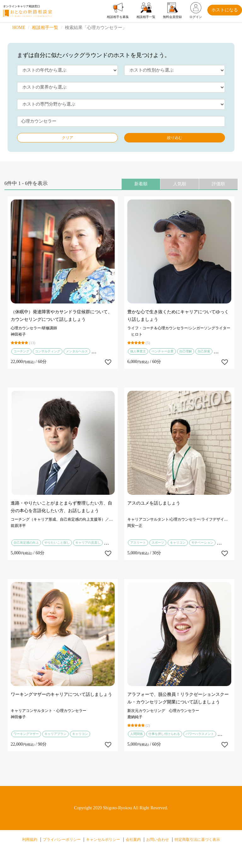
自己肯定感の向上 (26, 542)
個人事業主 (138, 351)
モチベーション (202, 542)
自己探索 (204, 351)
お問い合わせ (157, 839)
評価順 (218, 184)
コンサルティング (47, 351)
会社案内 (133, 839)
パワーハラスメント (200, 734)
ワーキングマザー (26, 734)
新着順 (140, 184)
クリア (67, 138)
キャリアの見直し (88, 542)
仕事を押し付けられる (164, 734)
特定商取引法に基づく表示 (197, 839)
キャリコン (178, 542)
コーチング (21, 351)
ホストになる (224, 10)
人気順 (179, 184)
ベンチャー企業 (163, 351)
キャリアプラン (55, 734)
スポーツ (158, 542)
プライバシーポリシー (62, 839)
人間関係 (136, 734)
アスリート (138, 542)
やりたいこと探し (57, 542)
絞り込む (174, 138)
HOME (18, 27)
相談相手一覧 (45, 27)
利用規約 (29, 839)
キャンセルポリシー (103, 839)
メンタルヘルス (77, 351)
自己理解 (185, 351)
